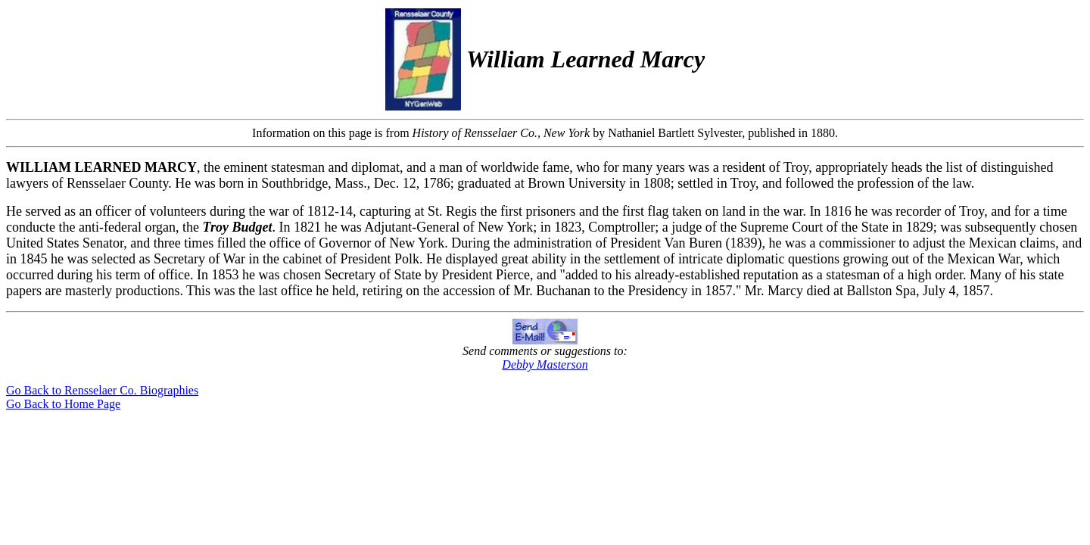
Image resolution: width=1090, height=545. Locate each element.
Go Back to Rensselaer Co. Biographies (102, 390)
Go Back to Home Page (63, 403)
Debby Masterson (544, 364)
